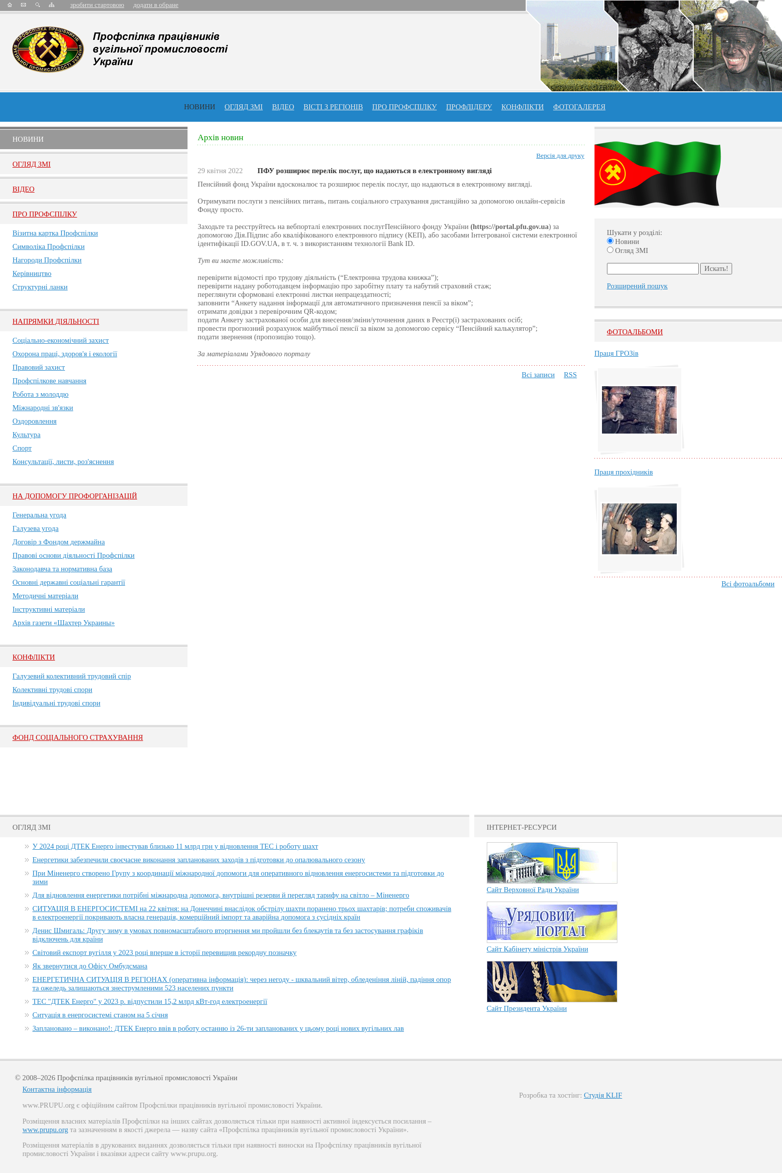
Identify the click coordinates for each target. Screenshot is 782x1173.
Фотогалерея (579, 107)
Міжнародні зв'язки (42, 408)
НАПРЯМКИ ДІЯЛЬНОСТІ (55, 321)
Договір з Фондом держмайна (58, 542)
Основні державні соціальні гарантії (68, 582)
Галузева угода (35, 528)
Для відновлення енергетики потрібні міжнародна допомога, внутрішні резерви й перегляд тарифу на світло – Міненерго (220, 895)
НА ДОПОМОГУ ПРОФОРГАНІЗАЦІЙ (74, 496)
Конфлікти (33, 657)
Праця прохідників (623, 472)
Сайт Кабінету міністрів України (537, 949)
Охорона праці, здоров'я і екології (64, 354)
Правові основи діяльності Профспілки (73, 555)
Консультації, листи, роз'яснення (63, 462)
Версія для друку (560, 155)
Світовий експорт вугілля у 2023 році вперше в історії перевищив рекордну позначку (164, 952)
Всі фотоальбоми (748, 584)
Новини (199, 107)
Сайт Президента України (527, 1008)
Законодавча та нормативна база (62, 569)
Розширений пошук (637, 286)
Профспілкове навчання (49, 381)
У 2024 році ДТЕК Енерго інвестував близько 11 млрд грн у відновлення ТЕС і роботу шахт (175, 846)
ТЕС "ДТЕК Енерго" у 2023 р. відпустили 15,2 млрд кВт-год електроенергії (149, 1001)
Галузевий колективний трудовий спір (71, 676)
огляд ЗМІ (243, 107)
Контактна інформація (57, 1089)
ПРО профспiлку (404, 107)
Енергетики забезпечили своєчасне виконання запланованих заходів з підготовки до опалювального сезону (198, 860)
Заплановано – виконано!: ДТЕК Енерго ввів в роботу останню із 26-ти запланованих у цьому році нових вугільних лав (218, 1028)
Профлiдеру (469, 107)
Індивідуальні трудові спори (56, 703)
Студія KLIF (603, 1095)
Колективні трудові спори (52, 690)
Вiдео (23, 189)
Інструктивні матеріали (48, 609)
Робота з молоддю (40, 394)
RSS (570, 375)
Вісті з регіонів (333, 107)
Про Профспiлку (44, 214)
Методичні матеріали (45, 596)
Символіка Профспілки (48, 246)
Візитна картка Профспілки (55, 233)
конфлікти (522, 107)
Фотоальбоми (635, 332)
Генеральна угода (39, 515)
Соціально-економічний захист (60, 340)
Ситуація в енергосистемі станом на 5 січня (100, 1015)
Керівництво (31, 273)
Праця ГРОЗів (616, 353)
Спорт (22, 448)
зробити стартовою (97, 4)
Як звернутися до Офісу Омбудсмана (89, 966)
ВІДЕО (283, 107)
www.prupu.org (45, 1130)
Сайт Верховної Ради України (533, 890)
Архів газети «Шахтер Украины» (63, 623)
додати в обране (155, 4)
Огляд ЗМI (31, 164)
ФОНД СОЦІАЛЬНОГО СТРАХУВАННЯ (77, 737)
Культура (26, 435)
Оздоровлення (34, 421)
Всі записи (538, 375)
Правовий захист (38, 367)
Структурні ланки (40, 287)
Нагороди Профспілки (47, 260)
